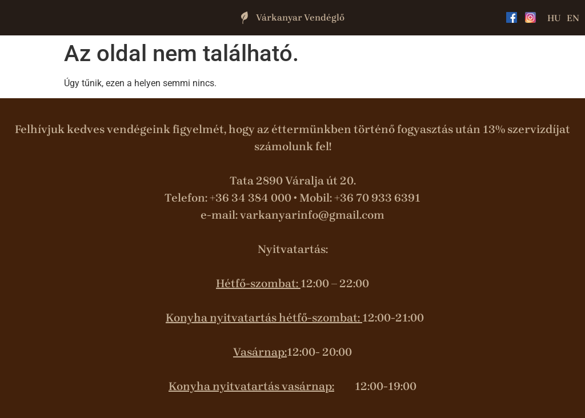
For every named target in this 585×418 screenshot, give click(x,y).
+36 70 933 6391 (377, 197)
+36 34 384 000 (250, 197)
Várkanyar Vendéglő (300, 17)
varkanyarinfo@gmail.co (307, 215)
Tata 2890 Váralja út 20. (293, 180)
